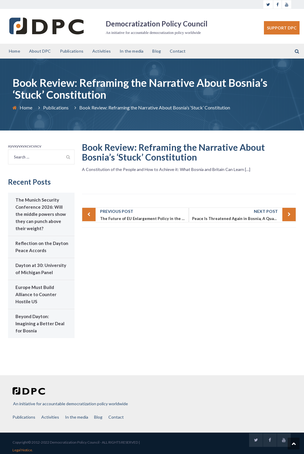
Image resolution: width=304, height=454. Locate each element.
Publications (71, 51)
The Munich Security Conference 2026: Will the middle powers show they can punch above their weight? (40, 214)
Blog (156, 51)
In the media (131, 51)
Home (14, 51)
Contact (178, 51)
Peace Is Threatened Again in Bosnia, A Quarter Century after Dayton (244, 214)
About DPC (40, 51)
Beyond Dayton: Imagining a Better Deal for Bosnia (39, 323)
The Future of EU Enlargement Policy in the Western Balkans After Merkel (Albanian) (144, 214)
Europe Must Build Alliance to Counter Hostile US (35, 294)
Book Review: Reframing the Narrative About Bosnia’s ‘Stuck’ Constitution (173, 152)
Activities (101, 51)
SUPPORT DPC (282, 27)
